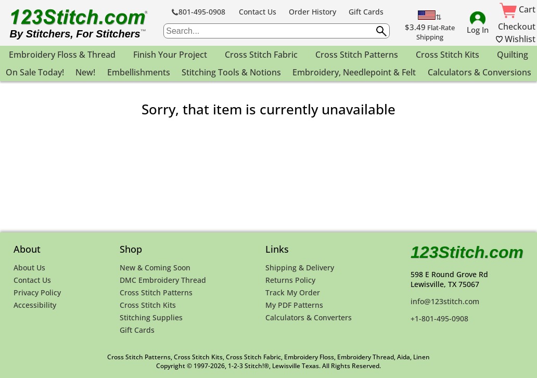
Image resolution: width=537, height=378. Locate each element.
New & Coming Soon (155, 267)
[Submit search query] (381, 31)
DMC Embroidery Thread (163, 280)
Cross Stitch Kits (148, 305)
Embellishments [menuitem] (138, 72)
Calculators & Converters (308, 317)
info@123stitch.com (445, 301)
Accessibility (35, 305)
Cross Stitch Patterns (156, 292)
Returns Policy (290, 280)
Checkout (516, 26)
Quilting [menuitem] (512, 54)
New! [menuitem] (85, 72)
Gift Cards (366, 12)
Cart (517, 9)
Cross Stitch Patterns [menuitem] (356, 54)
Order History (312, 12)
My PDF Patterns (294, 305)
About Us (29, 267)
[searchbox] (276, 30)
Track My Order (292, 292)
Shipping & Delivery (299, 267)
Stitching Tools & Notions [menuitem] (231, 72)
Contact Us (257, 12)
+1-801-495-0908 (439, 318)
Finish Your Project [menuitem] (170, 54)
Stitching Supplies (151, 317)
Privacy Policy (37, 292)
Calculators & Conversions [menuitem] (479, 72)
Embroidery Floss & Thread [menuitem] (62, 54)
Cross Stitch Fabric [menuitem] (261, 54)
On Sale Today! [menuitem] (35, 72)
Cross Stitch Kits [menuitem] (447, 54)
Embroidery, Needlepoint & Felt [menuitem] (354, 72)
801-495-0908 (198, 12)
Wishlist (515, 39)
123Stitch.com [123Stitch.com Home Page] (467, 252)
